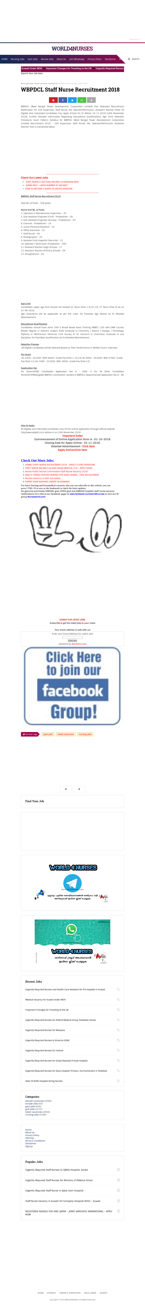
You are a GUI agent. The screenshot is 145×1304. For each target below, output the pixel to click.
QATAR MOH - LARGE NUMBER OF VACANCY (47, 186)
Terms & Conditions (35, 1141)
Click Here (88, 447)
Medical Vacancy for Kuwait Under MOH (25, 68)
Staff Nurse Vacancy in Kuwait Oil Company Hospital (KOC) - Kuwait (62, 1201)
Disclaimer (110, 59)
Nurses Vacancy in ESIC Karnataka (42, 479)
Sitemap (29, 1138)
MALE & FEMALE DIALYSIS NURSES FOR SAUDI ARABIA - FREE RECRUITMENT (62, 475)
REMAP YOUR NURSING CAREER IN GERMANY (47, 482)
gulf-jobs (30, 1109)
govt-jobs (30, 83)
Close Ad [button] (135, 39)
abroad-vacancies (34, 1101)
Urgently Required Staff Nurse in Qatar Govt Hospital (54, 1191)
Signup (29, 1147)
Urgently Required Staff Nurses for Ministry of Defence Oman (59, 1181)
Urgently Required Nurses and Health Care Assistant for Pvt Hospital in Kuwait (65, 990)
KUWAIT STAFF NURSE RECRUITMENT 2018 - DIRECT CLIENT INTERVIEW (60, 465)
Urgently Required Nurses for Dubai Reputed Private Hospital (56, 1061)
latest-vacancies (40, 83)
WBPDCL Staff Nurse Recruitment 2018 (70, 89)
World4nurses (79, 644)
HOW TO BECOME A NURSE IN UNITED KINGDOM (48, 189)
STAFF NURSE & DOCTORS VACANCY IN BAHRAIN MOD (52, 182)
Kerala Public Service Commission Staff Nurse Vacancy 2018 (56, 472)
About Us (29, 1133)
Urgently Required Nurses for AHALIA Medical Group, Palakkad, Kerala (60, 1020)
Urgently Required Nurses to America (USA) (47, 1041)
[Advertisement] (72, 21)
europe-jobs (31, 1104)
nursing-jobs (53, 83)
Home (23, 83)
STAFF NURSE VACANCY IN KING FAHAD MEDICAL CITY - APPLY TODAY (58, 468)
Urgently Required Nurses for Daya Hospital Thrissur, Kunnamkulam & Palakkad (66, 1071)
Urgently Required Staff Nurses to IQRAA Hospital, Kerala (56, 1170)
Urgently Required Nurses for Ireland (44, 1051)
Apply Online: (66, 450)
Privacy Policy (32, 1136)
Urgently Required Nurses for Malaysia (45, 1031)
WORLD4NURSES (72, 48)
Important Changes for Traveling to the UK (73, 68)
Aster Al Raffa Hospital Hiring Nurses (44, 1081)
